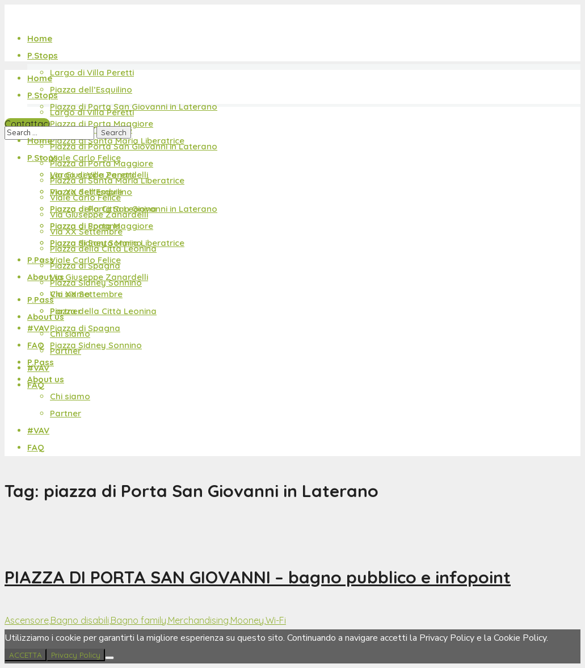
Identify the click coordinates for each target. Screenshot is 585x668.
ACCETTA (25, 654)
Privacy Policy (75, 654)
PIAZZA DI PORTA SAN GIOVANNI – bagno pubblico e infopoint (258, 577)
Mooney (247, 620)
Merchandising (198, 620)
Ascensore (27, 620)
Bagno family (138, 620)
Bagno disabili (79, 620)
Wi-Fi (276, 620)
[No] (109, 657)
